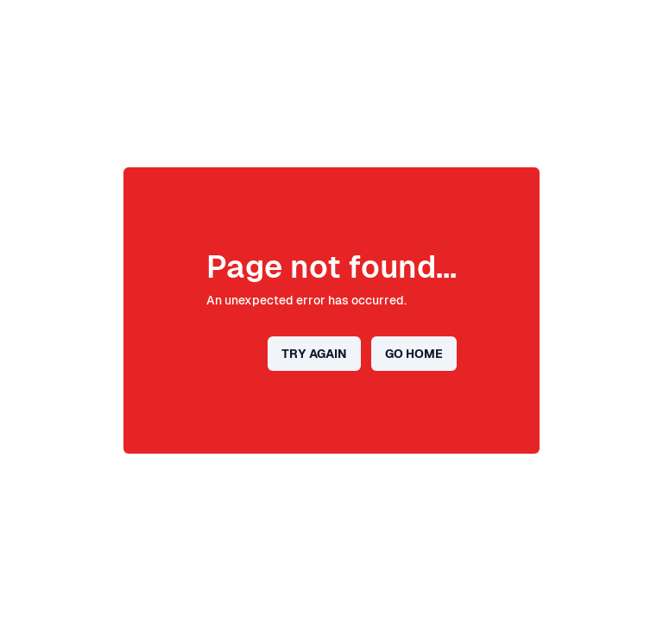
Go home (414, 354)
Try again (314, 354)
